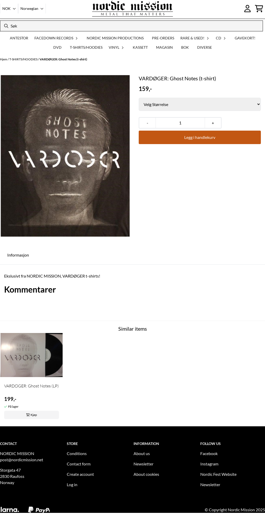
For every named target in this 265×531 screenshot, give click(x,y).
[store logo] (132, 8)
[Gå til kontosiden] (247, 8)
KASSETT (140, 47)
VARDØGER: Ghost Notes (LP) (31, 385)
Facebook (209, 453)
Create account (80, 474)
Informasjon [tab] (18, 254)
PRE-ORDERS (163, 38)
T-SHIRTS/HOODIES (86, 47)
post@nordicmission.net (21, 459)
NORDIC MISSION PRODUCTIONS (115, 38)
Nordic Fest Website (218, 474)
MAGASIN (164, 47)
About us (142, 453)
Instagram (209, 463)
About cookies (146, 474)
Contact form (79, 463)
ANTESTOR (19, 38)
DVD (57, 47)
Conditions (77, 453)
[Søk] (131, 25)
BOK (185, 47)
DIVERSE (204, 47)
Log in (72, 484)
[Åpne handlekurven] (259, 8)
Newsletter (143, 463)
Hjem (4, 59)
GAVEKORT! (245, 38)
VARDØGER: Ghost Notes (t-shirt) (63, 59)
